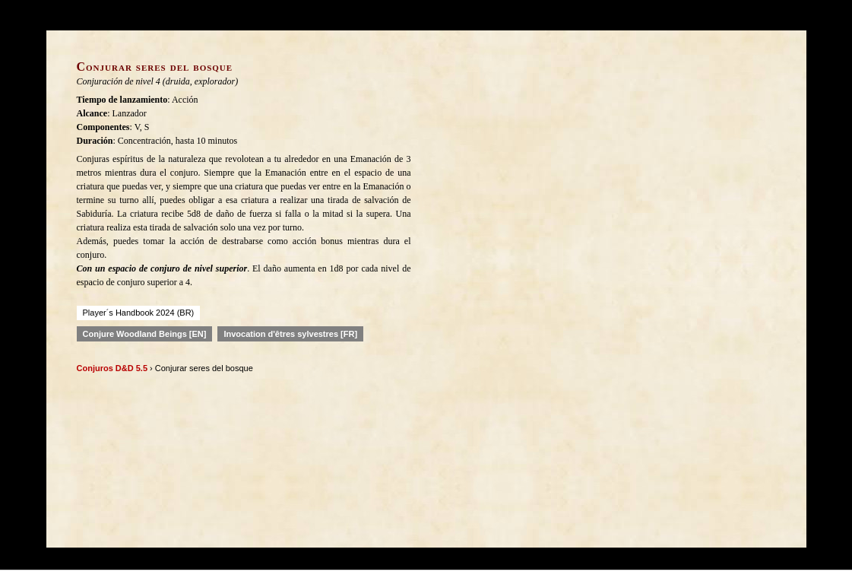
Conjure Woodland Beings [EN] (145, 333)
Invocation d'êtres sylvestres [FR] (290, 333)
